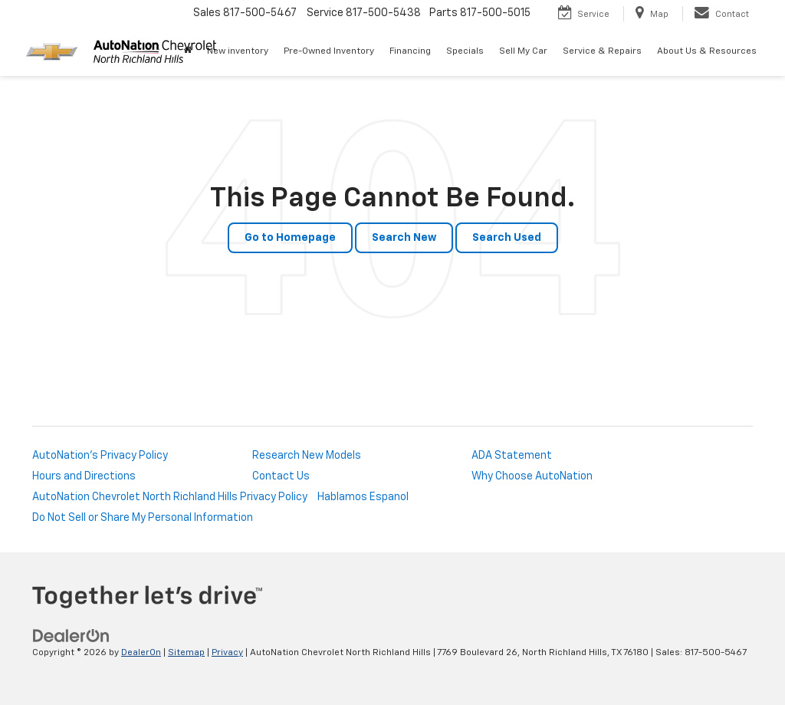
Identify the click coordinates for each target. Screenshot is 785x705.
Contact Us (281, 476)
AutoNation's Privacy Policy (100, 455)
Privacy (227, 652)
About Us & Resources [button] (707, 51)
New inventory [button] (237, 51)
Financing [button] (410, 51)
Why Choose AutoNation (532, 476)
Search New (404, 237)
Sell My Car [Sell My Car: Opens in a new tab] (523, 51)
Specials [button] (465, 51)
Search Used (506, 237)
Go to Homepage (290, 237)
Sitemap (186, 652)
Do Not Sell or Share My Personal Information (142, 517)
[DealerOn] (71, 636)
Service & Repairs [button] (602, 51)
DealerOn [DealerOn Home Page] (141, 652)
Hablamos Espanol (363, 497)
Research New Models (306, 455)
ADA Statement (511, 455)
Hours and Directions (84, 476)
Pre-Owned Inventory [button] (329, 51)
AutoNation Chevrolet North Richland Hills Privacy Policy (169, 497)
